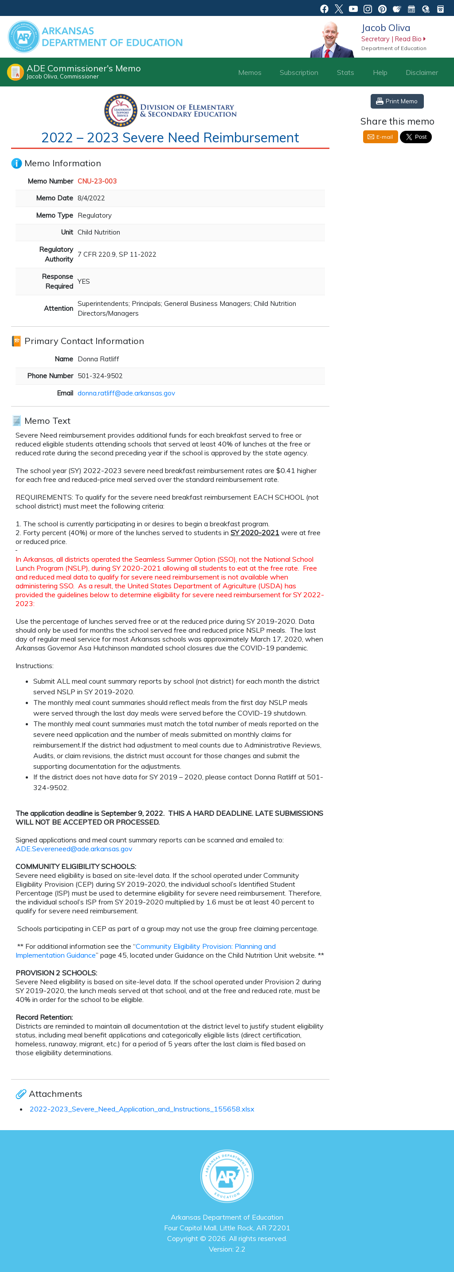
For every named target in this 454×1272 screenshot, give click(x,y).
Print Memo (402, 101)
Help (380, 72)
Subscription (299, 72)
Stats (345, 72)
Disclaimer (422, 72)
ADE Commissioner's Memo (84, 71)
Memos (250, 72)
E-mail (384, 136)
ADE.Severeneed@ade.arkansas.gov (74, 848)
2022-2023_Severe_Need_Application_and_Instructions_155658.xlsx (142, 1108)
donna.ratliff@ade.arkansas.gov (126, 393)
